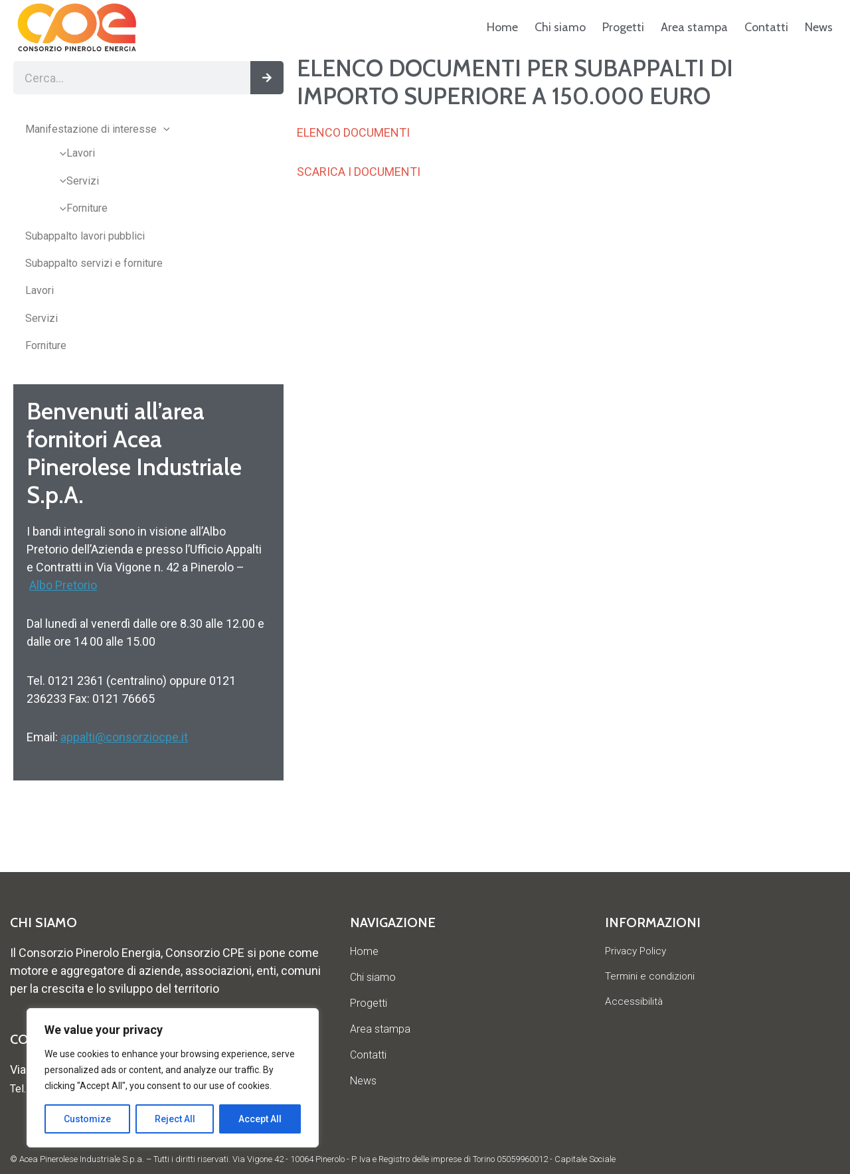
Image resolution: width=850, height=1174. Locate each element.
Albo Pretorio (63, 585)
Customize (87, 1119)
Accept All (260, 1119)
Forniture (80, 208)
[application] (163, 129)
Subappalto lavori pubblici (85, 236)
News (819, 27)
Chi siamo (560, 27)
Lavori (74, 153)
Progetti (623, 27)
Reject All (175, 1119)
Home (502, 27)
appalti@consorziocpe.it (124, 737)
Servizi (76, 181)
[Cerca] (267, 77)
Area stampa (694, 27)
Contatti (766, 27)
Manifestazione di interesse (97, 129)
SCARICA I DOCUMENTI (358, 172)
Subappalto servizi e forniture (94, 263)
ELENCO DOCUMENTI (353, 132)
